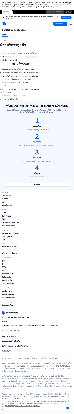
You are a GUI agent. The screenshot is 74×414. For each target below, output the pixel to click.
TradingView (7, 237)
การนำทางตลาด (8, 291)
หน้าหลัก (7, 12)
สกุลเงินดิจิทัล (7, 280)
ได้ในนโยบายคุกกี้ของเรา (31, 406)
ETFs (4, 267)
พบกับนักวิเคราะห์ (8, 298)
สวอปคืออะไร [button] (5, 86)
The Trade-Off (8, 195)
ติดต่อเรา (13, 35)
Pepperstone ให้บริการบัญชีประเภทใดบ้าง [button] (14, 83)
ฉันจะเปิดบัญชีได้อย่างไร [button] (9, 99)
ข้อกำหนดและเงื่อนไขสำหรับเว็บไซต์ (15, 346)
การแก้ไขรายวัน (8, 294)
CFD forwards (8, 284)
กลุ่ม (3, 202)
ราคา (4, 213)
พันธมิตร (5, 199)
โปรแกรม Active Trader (11, 222)
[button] (67, 408)
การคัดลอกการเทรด (9, 246)
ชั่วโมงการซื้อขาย (8, 226)
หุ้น (3, 264)
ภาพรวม (5, 35)
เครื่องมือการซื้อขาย (9, 253)
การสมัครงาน (7, 205)
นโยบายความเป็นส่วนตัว (11, 341)
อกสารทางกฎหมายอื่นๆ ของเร (47, 384)
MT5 (3, 240)
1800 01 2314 (7, 322)
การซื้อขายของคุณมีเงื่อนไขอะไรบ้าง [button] (13, 96)
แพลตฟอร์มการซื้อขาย (10, 233)
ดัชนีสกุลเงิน (6, 277)
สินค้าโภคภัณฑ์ (7, 274)
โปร (3, 219)
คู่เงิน (3, 260)
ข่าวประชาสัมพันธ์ (9, 305)
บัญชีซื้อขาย (6, 216)
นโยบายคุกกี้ (6, 351)
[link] (3, 18)
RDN (30, 384)
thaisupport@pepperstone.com (15, 318)
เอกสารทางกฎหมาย (9, 336)
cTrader (5, 250)
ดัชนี (3, 270)
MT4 (3, 243)
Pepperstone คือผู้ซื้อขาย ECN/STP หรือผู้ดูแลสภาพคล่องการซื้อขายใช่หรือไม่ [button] (19, 91)
